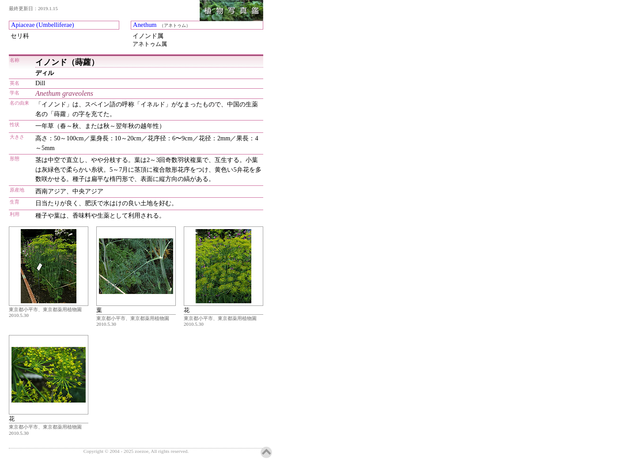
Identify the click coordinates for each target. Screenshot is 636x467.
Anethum (145, 24)
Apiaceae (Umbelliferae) (42, 24)
